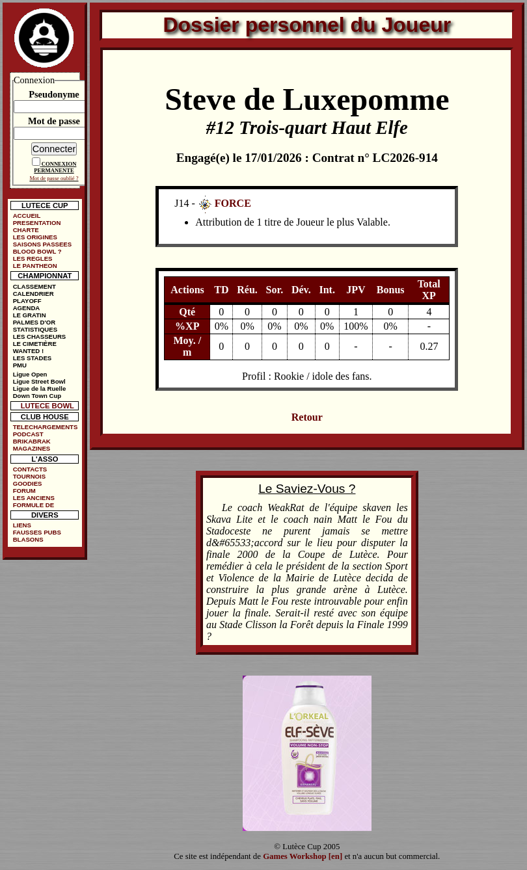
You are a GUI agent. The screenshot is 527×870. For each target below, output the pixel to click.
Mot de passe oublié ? (53, 178)
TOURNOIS (29, 476)
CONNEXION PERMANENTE (55, 167)
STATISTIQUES (35, 329)
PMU (20, 365)
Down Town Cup (37, 395)
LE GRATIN (29, 315)
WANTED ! (28, 350)
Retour (307, 417)
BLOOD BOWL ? (37, 251)
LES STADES (32, 358)
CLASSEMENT (34, 286)
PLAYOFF (27, 300)
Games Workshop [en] (302, 856)
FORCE (233, 203)
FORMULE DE (33, 504)
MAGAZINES (32, 448)
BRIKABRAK (32, 441)
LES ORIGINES (35, 237)
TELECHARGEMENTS (45, 426)
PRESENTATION (37, 222)
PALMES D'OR (34, 322)
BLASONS (28, 539)
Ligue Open (30, 374)
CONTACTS (30, 469)
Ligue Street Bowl (39, 381)
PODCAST (28, 434)
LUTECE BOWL (47, 406)
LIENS (22, 525)
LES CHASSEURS (39, 336)
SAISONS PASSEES (42, 244)
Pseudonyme (54, 94)
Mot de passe (54, 121)
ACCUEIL (27, 215)
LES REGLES (33, 258)
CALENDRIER (33, 293)
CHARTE (26, 229)
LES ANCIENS (34, 497)
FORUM (24, 490)
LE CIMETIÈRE (35, 343)
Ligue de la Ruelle (39, 388)
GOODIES (27, 483)
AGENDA (26, 307)
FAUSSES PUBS (37, 532)
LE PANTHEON (35, 265)
